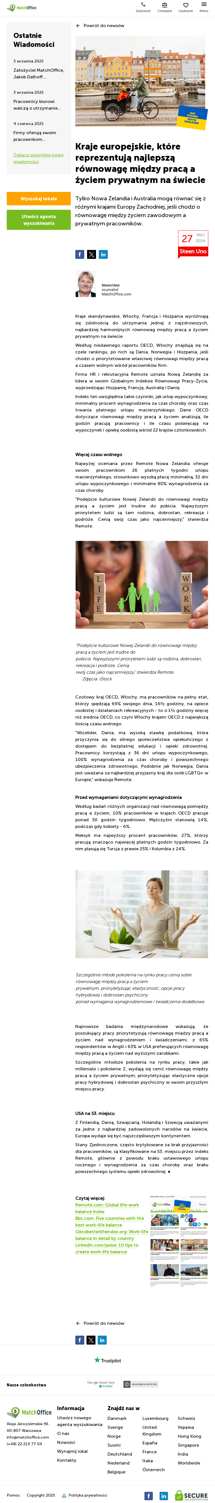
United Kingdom (152, 1430)
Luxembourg (155, 1418)
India (183, 1454)
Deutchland (120, 1454)
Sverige (115, 1427)
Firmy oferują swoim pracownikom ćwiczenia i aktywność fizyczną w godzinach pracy (37, 136)
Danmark (117, 1418)
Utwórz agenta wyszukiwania (39, 220)
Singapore (188, 1445)
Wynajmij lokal (72, 1451)
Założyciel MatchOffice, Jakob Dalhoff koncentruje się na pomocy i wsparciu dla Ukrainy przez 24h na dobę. (38, 74)
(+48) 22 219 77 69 (24, 1444)
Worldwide (189, 1463)
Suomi (114, 1445)
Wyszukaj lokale (39, 198)
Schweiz (186, 1418)
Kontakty (66, 1460)
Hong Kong (189, 1436)
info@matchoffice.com (28, 1437)
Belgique (116, 1472)
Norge (114, 1436)
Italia (147, 1460)
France (149, 1451)
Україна (186, 1427)
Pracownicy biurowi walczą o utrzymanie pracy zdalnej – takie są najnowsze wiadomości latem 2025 (38, 105)
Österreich (153, 1469)
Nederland (119, 1463)
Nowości (66, 1442)
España (149, 1443)
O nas (63, 1433)
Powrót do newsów (104, 25)
